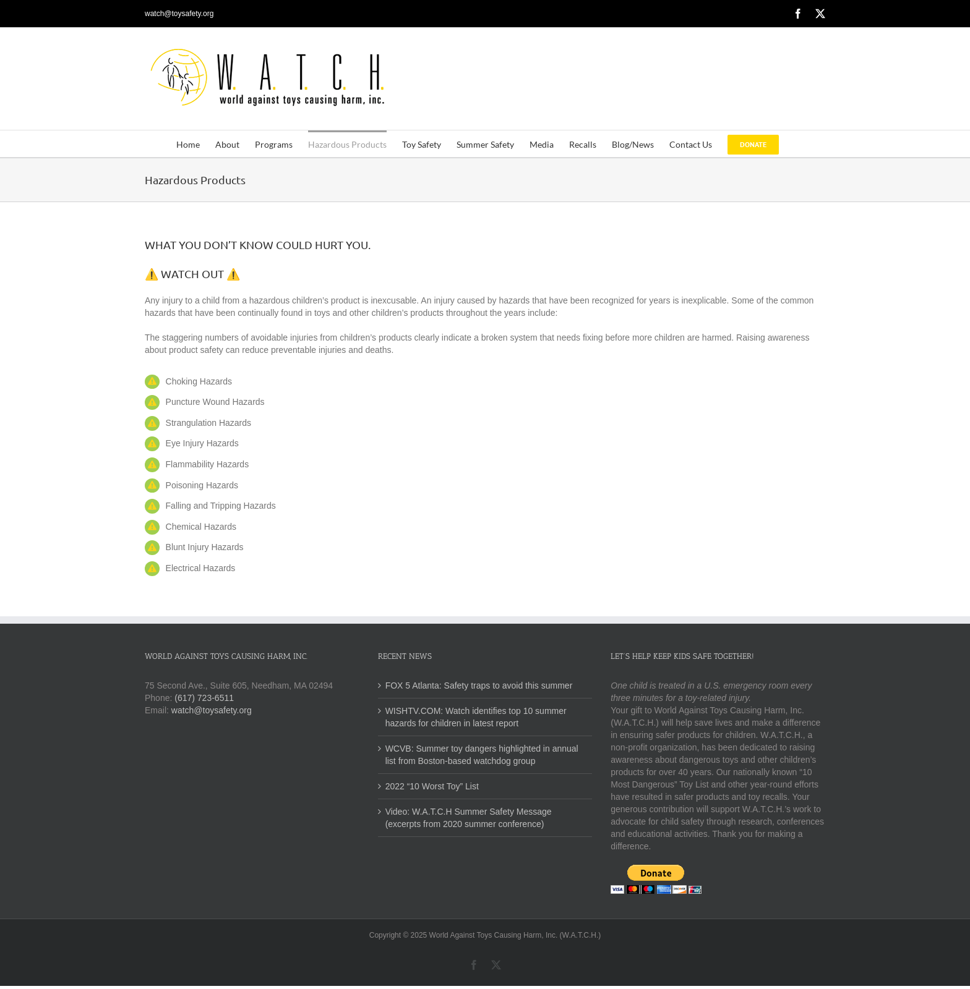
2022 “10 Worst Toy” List (432, 786)
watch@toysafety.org (179, 13)
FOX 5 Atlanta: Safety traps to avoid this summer (479, 685)
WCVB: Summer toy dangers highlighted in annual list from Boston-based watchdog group (481, 755)
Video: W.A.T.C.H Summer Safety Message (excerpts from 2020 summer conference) (468, 818)
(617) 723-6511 (204, 698)
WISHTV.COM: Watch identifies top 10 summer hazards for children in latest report (476, 717)
